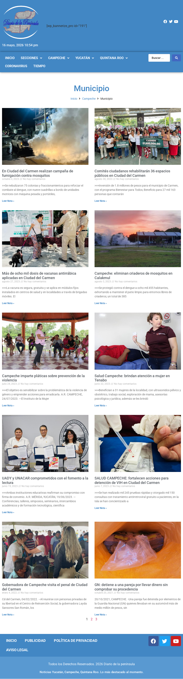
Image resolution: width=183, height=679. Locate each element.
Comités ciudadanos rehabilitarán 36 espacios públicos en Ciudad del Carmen (132, 173)
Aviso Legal (17, 650)
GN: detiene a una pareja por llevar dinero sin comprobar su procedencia (131, 587)
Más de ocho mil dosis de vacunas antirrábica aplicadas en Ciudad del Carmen (39, 275)
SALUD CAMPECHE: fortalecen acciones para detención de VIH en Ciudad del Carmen (132, 480)
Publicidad (35, 640)
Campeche (89, 98)
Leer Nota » (8, 201)
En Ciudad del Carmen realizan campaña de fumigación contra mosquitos (37, 173)
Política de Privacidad (75, 640)
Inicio (74, 98)
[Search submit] (176, 57)
